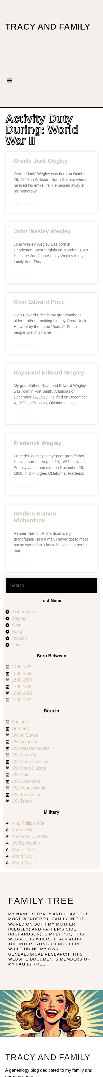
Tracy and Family (47, 27)
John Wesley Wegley (42, 231)
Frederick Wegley (38, 443)
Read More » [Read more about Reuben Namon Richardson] (25, 564)
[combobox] (51, 585)
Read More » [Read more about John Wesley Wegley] (25, 275)
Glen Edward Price (39, 302)
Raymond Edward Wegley (49, 372)
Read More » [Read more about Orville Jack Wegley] (25, 205)
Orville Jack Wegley (41, 161)
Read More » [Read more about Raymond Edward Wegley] (25, 416)
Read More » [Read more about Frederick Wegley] (25, 487)
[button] (9, 80)
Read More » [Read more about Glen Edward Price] (25, 346)
